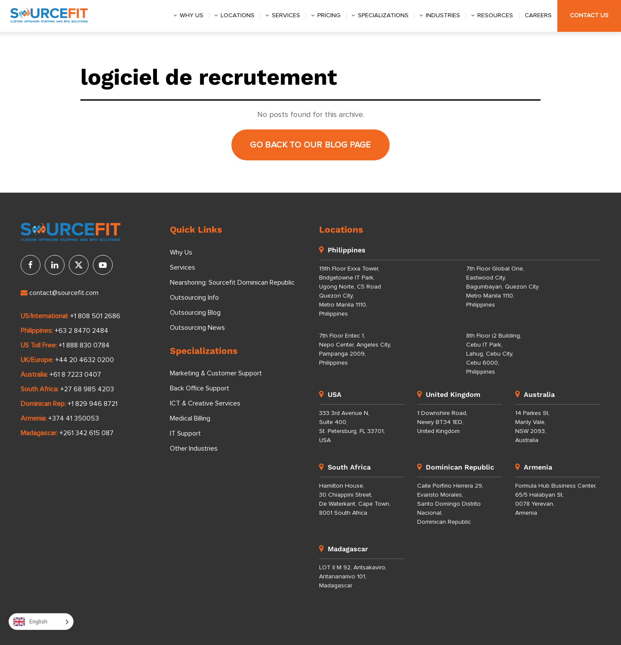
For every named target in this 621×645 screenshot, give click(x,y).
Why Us (181, 252)
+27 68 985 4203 (87, 389)
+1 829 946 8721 (92, 403)
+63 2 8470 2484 (81, 330)
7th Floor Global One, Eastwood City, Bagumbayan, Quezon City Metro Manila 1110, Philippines (502, 287)
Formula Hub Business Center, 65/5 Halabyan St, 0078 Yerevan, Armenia (555, 499)
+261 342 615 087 (86, 433)
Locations (238, 15)
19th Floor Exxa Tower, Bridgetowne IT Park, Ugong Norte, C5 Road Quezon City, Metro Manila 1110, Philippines (350, 291)
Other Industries (194, 448)
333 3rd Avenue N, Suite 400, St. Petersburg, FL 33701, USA (352, 426)
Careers (538, 15)
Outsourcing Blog (195, 312)
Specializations (383, 15)
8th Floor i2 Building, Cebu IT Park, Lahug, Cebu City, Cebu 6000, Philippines (493, 354)
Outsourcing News (197, 327)
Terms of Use (186, 628)
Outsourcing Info (194, 297)
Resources (495, 15)
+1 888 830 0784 (84, 345)
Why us (191, 15)
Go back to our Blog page (310, 145)
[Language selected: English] (41, 621)
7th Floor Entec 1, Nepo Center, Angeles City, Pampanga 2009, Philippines (355, 349)
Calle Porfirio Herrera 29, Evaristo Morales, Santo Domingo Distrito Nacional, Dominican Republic (450, 504)
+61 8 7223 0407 (75, 374)
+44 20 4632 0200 (84, 359)
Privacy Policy (121, 628)
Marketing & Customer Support (216, 373)
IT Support (185, 433)
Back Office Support (199, 388)
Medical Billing (190, 418)
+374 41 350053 (73, 418)
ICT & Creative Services (205, 403)
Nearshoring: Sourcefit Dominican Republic (232, 282)
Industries (443, 15)
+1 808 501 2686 (95, 316)
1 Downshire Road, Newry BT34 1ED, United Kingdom (442, 422)
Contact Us (589, 15)
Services (286, 15)
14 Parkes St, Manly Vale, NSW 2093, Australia (532, 426)
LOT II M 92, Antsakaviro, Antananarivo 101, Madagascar (353, 577)
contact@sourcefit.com (59, 292)
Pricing (329, 15)
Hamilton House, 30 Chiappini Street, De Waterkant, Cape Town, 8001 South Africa (354, 499)
